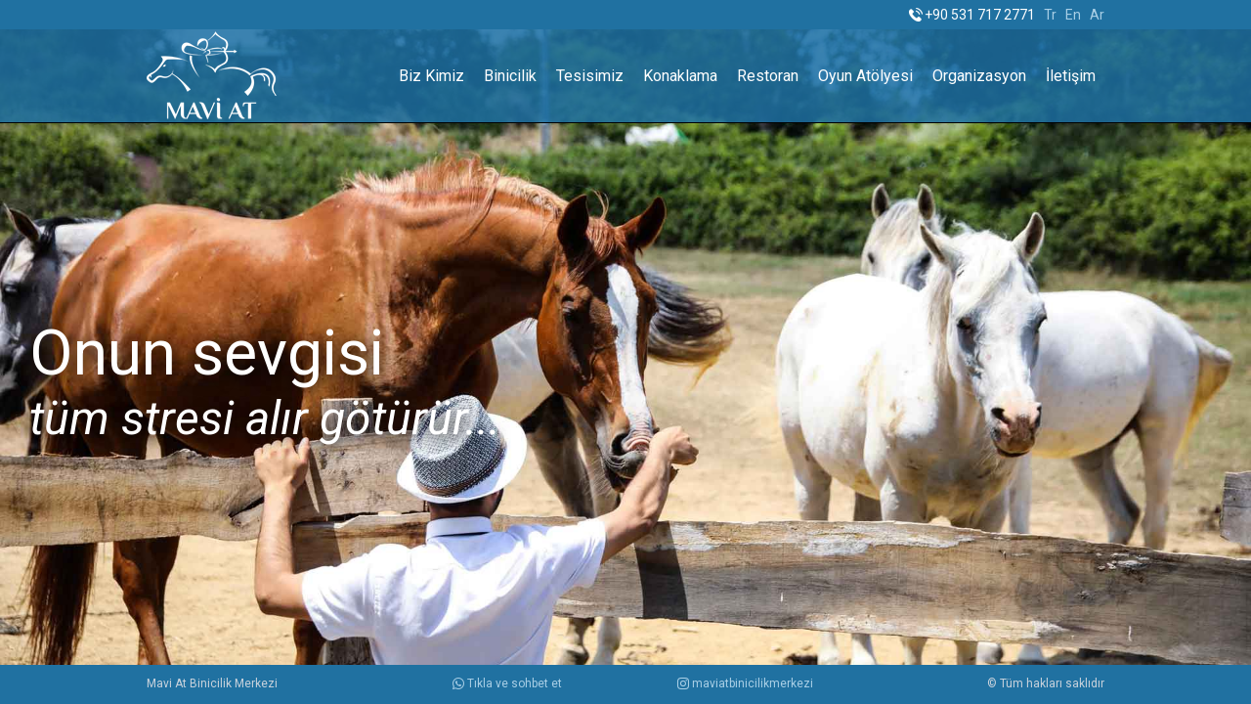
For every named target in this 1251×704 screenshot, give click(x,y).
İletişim (1071, 75)
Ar (1097, 14)
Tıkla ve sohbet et (507, 683)
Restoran (767, 75)
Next (1225, 352)
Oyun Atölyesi (865, 75)
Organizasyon (979, 75)
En (1073, 14)
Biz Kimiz (431, 75)
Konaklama (680, 75)
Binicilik (510, 75)
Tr (1050, 14)
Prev (25, 352)
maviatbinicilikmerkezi (745, 683)
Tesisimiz (590, 75)
